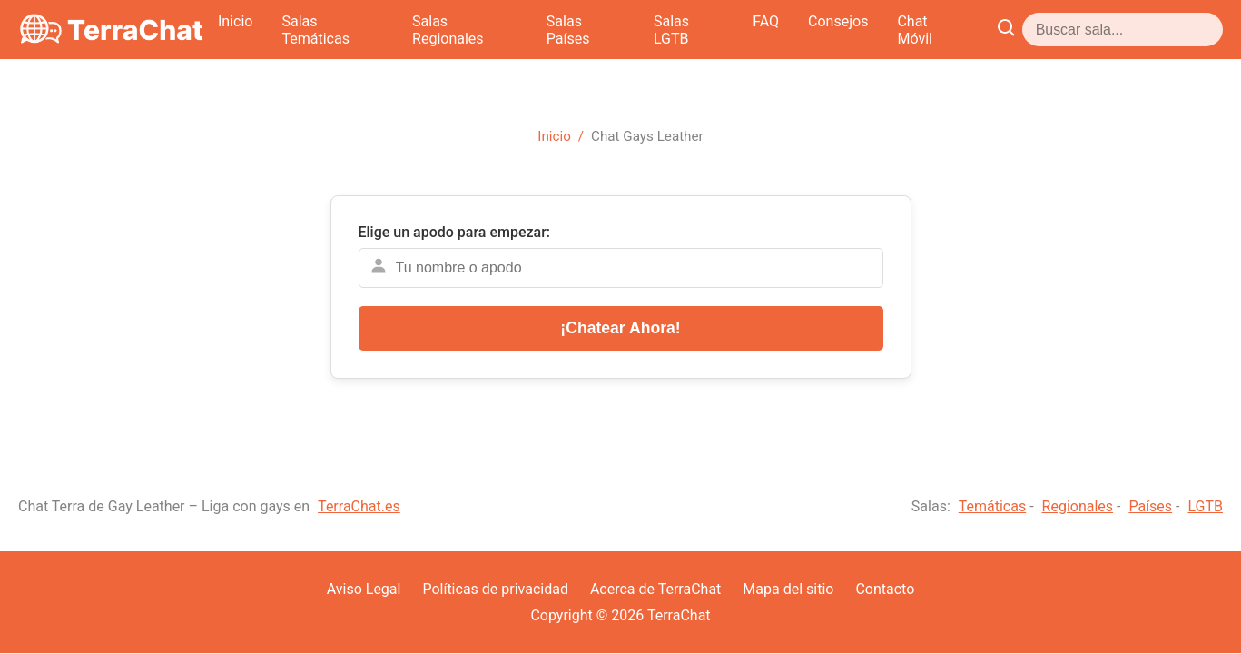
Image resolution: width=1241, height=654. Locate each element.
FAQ (963, 29)
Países (1150, 506)
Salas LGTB (884, 29)
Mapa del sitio (788, 589)
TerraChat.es (359, 506)
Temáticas (992, 506)
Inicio (414, 29)
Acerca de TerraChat (655, 589)
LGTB (1205, 506)
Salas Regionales (651, 29)
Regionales (1078, 506)
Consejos (1035, 29)
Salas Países (776, 29)
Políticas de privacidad (495, 589)
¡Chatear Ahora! (620, 328)
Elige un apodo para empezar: (455, 232)
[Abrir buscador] (1207, 29)
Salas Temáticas (513, 29)
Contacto (884, 589)
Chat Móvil (1128, 29)
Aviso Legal (364, 589)
